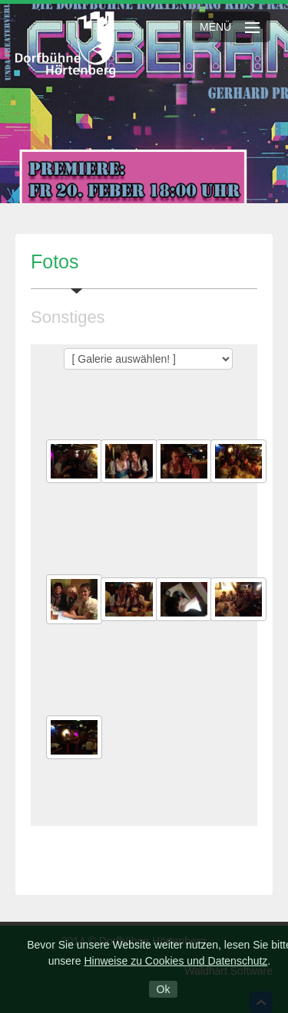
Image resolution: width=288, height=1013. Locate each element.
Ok (163, 989)
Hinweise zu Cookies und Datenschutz (175, 961)
